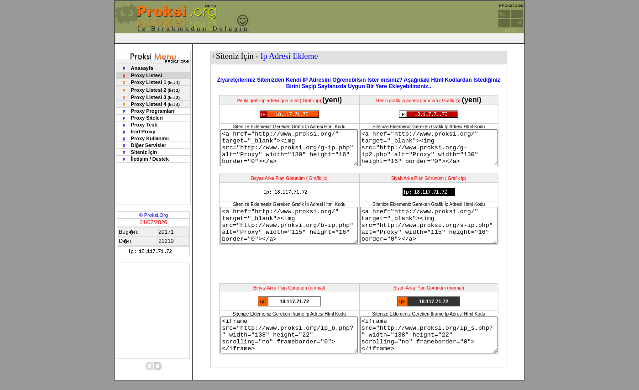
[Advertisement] (319, 38)
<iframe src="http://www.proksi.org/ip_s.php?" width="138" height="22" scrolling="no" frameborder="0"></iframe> (436, 352)
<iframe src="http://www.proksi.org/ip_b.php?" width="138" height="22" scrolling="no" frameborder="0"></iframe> (281, 352)
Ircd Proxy (143, 131)
